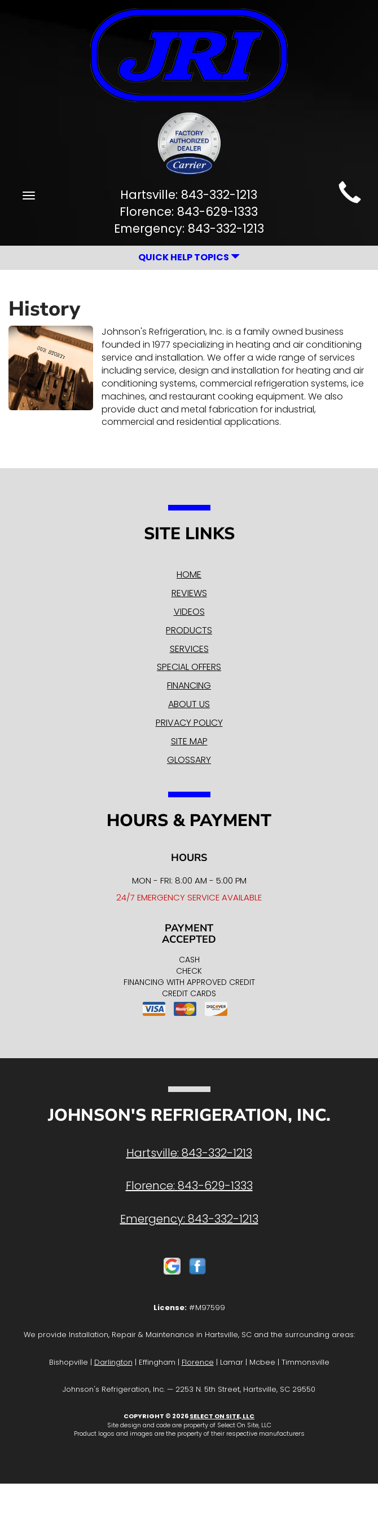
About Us (189, 704)
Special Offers (189, 666)
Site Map (189, 741)
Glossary (189, 759)
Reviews (189, 593)
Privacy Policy (189, 722)
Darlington (113, 1362)
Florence (198, 1362)
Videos (189, 611)
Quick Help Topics (189, 257)
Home (189, 574)
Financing (189, 685)
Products (189, 630)
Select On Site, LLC (222, 1416)
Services (189, 648)
